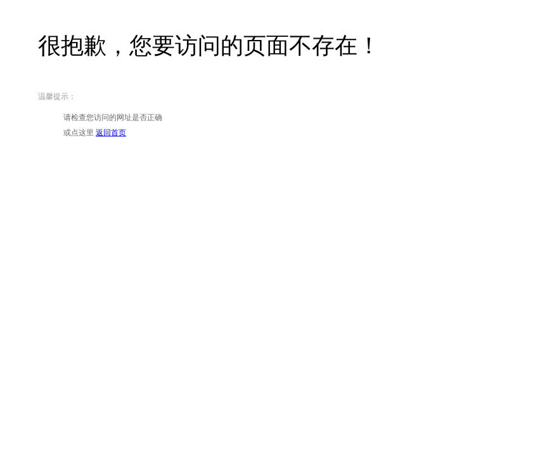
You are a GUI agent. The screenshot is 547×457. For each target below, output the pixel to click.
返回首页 (111, 132)
